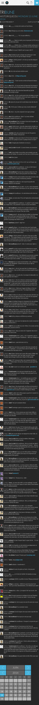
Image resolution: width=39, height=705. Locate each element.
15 (29, 688)
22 (29, 691)
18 (11, 691)
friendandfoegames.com (12, 435)
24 (6, 695)
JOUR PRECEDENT (8, 22)
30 (2, 699)
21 (24, 691)
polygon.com (19, 560)
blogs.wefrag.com (21, 76)
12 (15, 688)
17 (6, 691)
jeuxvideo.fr (34, 367)
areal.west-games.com (13, 164)
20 (20, 691)
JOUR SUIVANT (32, 22)
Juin (15, 667)
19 (15, 691)
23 (2, 695)
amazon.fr (15, 473)
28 (24, 695)
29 (29, 695)
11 (11, 688)
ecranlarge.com (31, 555)
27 (20, 695)
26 (15, 695)
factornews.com (28, 31)
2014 (15, 672)
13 (20, 688)
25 (11, 695)
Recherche (27, 2)
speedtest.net (10, 389)
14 (24, 688)
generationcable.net (33, 399)
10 (6, 688)
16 (2, 691)
